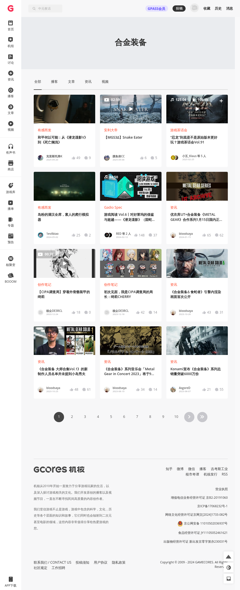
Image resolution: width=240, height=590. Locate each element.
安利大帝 (111, 130)
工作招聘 (58, 567)
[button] (197, 109)
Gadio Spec (113, 207)
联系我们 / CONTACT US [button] (52, 562)
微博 (180, 468)
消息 (229, 8)
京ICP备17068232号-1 (212, 506)
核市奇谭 (192, 474)
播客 (202, 468)
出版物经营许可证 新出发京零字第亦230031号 (195, 542)
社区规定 (40, 567)
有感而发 (44, 130)
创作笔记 (44, 284)
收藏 (206, 8)
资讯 (173, 207)
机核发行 (210, 474)
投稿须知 (82, 562)
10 (176, 416)
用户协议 (100, 562)
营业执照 (221, 489)
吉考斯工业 (219, 468)
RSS (225, 474)
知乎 (169, 468)
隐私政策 (119, 562)
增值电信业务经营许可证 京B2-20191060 (199, 498)
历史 (218, 8)
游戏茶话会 (178, 130)
